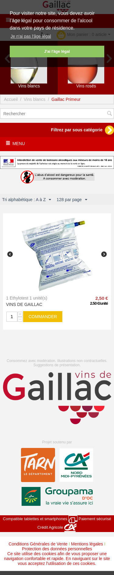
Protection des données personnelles (57, 548)
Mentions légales (87, 543)
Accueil (11, 99)
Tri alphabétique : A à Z (26, 200)
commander (43, 316)
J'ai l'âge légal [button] (57, 51)
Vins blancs (34, 99)
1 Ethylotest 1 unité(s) (26, 298)
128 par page (72, 200)
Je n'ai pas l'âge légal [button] (31, 36)
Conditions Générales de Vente (38, 543)
